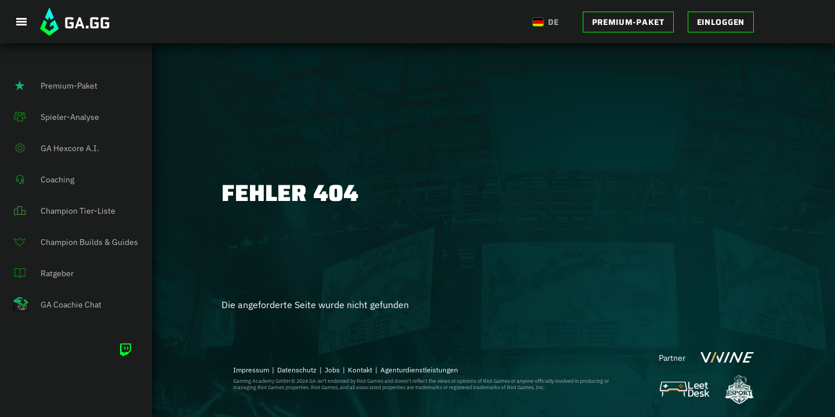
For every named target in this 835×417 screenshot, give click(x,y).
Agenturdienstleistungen (419, 369)
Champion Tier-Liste (57, 211)
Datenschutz (297, 369)
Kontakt (360, 369)
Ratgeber (37, 273)
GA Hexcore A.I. (49, 148)
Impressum (251, 369)
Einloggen (721, 22)
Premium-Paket (628, 22)
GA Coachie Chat (50, 304)
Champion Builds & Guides (69, 242)
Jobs (332, 369)
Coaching (37, 179)
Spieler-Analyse (49, 117)
